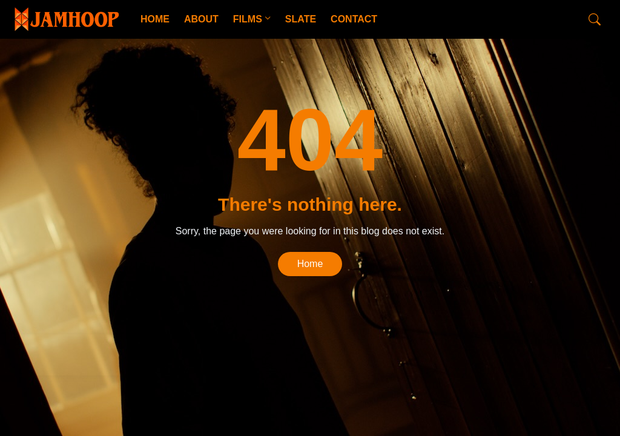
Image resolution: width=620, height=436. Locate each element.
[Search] (594, 19)
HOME (155, 19)
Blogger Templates (200, 355)
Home (310, 264)
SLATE (300, 19)
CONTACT (354, 19)
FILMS (247, 19)
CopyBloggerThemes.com (109, 355)
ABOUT (201, 19)
